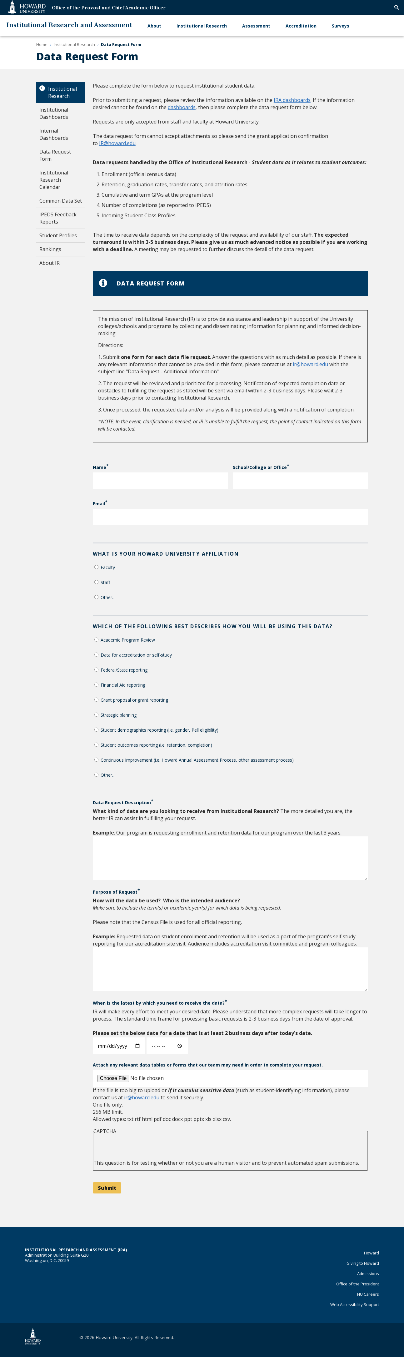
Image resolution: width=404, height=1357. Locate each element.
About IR (49, 263)
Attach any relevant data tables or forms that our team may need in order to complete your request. (208, 1065)
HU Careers (368, 1294)
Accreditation (301, 26)
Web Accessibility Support (354, 1304)
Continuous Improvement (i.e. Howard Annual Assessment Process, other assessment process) (197, 760)
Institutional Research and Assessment (69, 25)
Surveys (340, 26)
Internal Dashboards (53, 134)
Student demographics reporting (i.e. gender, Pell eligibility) (159, 730)
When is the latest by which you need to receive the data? (159, 1003)
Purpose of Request (115, 892)
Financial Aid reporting (123, 685)
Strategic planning (119, 715)
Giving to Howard (363, 1263)
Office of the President (357, 1284)
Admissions (368, 1273)
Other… (108, 597)
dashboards (182, 107)
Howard (371, 1253)
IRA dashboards (292, 100)
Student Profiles (58, 235)
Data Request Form (55, 155)
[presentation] (140, 1147)
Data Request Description (122, 802)
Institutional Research (202, 26)
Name (99, 467)
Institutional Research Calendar (53, 179)
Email (99, 504)
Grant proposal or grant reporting (134, 700)
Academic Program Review (128, 640)
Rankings (50, 249)
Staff (105, 582)
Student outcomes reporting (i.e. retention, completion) (156, 745)
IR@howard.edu (117, 143)
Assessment (256, 26)
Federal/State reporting (124, 670)
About (154, 26)
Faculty (108, 567)
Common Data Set (60, 200)
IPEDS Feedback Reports (58, 218)
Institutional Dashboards (53, 113)
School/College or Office (260, 467)
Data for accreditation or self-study (136, 655)
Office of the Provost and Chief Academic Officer (109, 8)
